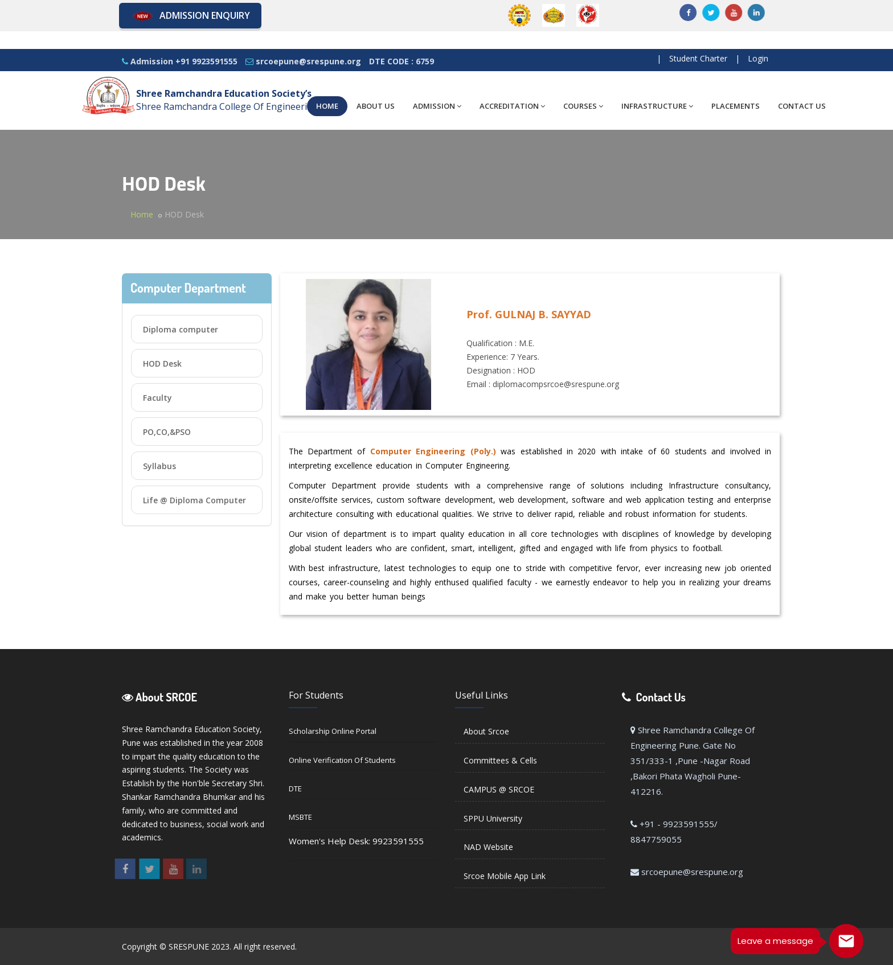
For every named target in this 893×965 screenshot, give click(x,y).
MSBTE (300, 817)
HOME (327, 106)
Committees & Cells (500, 760)
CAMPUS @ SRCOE (499, 789)
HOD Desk (162, 363)
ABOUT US (376, 106)
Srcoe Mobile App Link (505, 875)
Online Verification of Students (342, 760)
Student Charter (698, 58)
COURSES (583, 106)
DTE (295, 788)
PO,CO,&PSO (167, 431)
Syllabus (159, 466)
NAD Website (488, 846)
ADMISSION (437, 106)
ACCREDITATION (512, 106)
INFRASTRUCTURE (657, 106)
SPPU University (493, 818)
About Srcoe (486, 731)
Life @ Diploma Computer (194, 500)
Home (141, 214)
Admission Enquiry (190, 16)
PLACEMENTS (735, 106)
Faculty (157, 397)
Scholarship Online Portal (332, 731)
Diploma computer (180, 329)
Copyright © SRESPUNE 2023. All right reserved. (209, 946)
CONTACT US (802, 106)
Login (758, 58)
